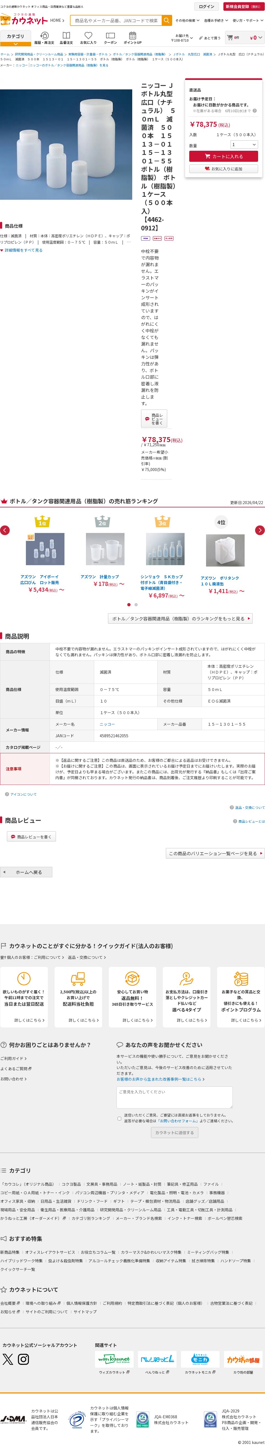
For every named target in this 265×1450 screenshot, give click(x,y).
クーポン (110, 42)
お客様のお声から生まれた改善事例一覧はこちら (159, 1079)
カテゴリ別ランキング (91, 1218)
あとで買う (212, 38)
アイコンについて (23, 794)
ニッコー (22, 65)
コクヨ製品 (71, 1184)
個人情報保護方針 (81, 1303)
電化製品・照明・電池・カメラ (177, 1192)
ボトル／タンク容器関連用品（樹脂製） (140, 54)
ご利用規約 (112, 1303)
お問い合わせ (11, 1079)
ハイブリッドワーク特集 (21, 1260)
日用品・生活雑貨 (55, 1201)
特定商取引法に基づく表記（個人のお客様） (166, 1303)
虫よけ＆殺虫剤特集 (65, 1260)
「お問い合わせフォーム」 (177, 1120)
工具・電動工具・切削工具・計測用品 (199, 1209)
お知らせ (8, 1311)
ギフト (119, 1201)
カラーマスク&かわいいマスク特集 (151, 1252)
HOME (55, 20)
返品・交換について (250, 807)
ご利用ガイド (11, 1058)
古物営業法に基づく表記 (231, 1303)
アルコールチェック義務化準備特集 (119, 1260)
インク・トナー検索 (184, 1218)
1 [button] (129, 604)
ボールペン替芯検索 (225, 1218)
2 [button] (136, 604)
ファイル (211, 1184)
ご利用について (47, 957)
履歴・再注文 (44, 42)
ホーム (5, 54)
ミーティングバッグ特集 (208, 1252)
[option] (42, 553)
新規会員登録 (244, 6)
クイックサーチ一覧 (17, 1269)
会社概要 (8, 1303)
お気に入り (88, 42)
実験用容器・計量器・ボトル (88, 54)
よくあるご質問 (13, 1068)
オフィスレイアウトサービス (50, 1252)
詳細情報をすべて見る (24, 250)
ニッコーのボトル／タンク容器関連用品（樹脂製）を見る (69, 65)
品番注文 (66, 42)
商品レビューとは (252, 821)
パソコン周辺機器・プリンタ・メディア (109, 1192)
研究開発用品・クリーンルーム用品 (39, 54)
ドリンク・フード (92, 1201)
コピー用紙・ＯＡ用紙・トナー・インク (35, 1192)
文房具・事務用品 (101, 1184)
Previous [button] (5, 530)
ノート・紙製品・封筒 (142, 1184)
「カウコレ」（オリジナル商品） (28, 1184)
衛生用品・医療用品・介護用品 (67, 1209)
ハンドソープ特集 (235, 1260)
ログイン (206, 6)
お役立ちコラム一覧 (98, 1252)
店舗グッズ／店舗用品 (205, 1201)
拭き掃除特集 (203, 1260)
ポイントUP (133, 42)
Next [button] (260, 530)
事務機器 (217, 1192)
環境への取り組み (41, 1303)
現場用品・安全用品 (17, 1209)
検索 (167, 20)
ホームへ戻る (29, 872)
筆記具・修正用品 (182, 1184)
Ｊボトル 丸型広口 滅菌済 (192, 54)
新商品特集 (10, 1252)
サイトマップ (85, 1311)
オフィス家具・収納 (17, 1201)
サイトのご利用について (47, 1311)
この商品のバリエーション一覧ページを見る (213, 853)
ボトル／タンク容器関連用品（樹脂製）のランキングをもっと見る (178, 618)
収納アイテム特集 (171, 1260)
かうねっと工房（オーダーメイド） (31, 1218)
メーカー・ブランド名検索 (139, 1218)
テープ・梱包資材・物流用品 (155, 1201)
